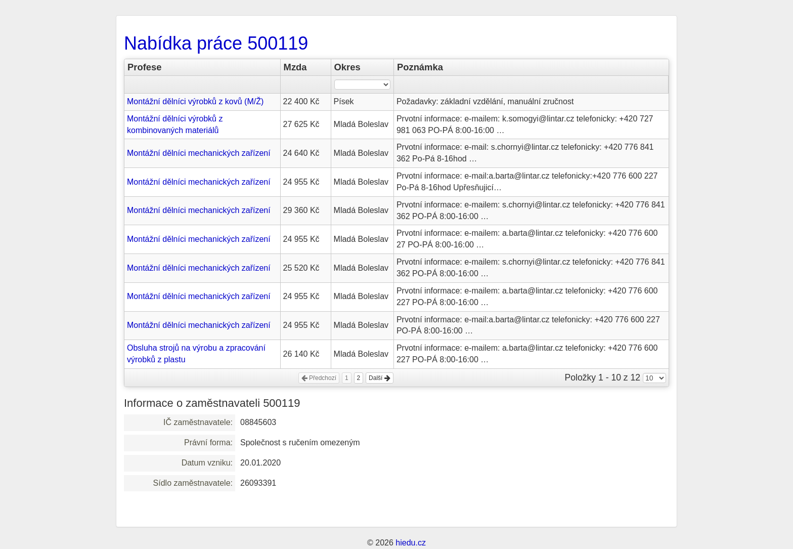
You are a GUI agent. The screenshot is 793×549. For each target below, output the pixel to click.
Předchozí (318, 378)
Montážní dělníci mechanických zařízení (199, 153)
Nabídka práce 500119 (216, 43)
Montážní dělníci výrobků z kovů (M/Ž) (195, 101)
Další (379, 378)
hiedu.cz (410, 542)
